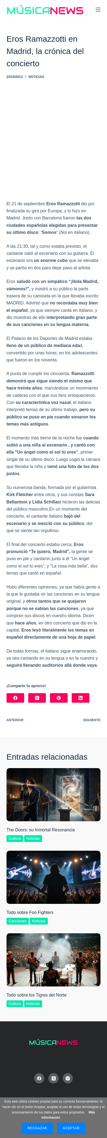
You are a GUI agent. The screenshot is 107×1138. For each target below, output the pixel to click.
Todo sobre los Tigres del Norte (37, 995)
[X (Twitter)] (37, 698)
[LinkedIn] (80, 698)
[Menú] (98, 9)
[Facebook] (15, 698)
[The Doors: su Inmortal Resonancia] (54, 794)
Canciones (18, 921)
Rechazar (37, 1128)
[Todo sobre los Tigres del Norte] (54, 959)
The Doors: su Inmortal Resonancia (41, 830)
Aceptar (71, 1128)
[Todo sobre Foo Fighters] (54, 877)
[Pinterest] (59, 698)
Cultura (15, 838)
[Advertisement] (53, 144)
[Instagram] (68, 1078)
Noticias (36, 77)
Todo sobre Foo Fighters (30, 912)
